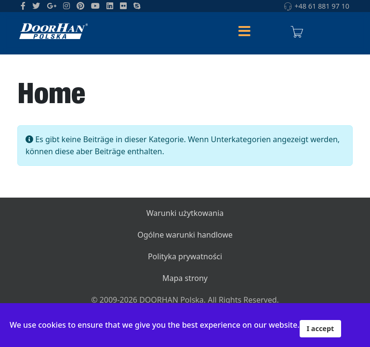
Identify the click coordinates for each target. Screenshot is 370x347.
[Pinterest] (80, 5)
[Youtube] (95, 5)
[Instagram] (66, 5)
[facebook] (23, 5)
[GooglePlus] (51, 5)
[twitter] (36, 5)
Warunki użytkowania (185, 213)
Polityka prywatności (185, 256)
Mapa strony (185, 278)
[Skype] (136, 5)
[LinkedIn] (109, 5)
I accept (320, 328)
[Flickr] (123, 5)
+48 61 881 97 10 (321, 6)
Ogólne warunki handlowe (185, 234)
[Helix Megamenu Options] (244, 31)
